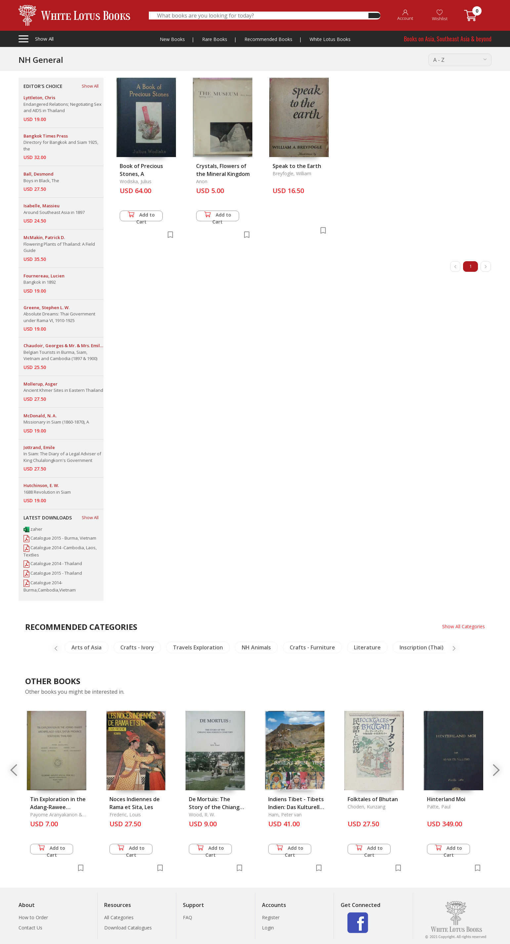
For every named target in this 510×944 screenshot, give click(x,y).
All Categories (119, 917)
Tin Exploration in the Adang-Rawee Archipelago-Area (58, 807)
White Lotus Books (330, 39)
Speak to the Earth (297, 166)
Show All (90, 86)
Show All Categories (463, 626)
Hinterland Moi (446, 799)
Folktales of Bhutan (373, 799)
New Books (172, 39)
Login (268, 927)
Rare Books (214, 39)
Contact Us (30, 927)
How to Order (33, 917)
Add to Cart (141, 216)
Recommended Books (268, 39)
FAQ (187, 917)
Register (270, 917)
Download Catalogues (128, 927)
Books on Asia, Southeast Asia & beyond (447, 38)
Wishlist (439, 15)
